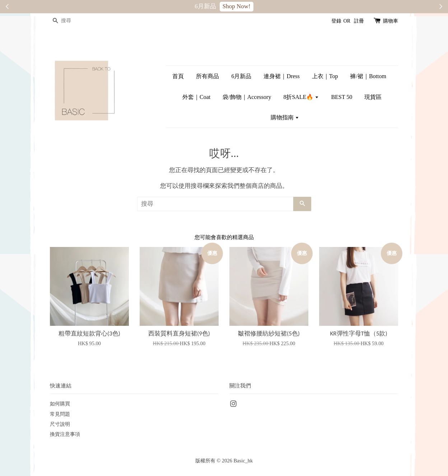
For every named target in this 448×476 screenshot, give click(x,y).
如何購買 (60, 403)
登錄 (336, 21)
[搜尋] (71, 21)
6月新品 (241, 76)
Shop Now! (237, 6)
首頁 (178, 76)
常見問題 (60, 414)
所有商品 (207, 76)
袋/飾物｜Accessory (247, 97)
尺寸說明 (60, 424)
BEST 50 (341, 97)
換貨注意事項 (65, 434)
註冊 (359, 21)
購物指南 (285, 117)
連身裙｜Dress (281, 76)
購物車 (390, 21)
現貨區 (373, 97)
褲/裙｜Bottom (368, 76)
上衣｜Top (325, 76)
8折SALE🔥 (301, 97)
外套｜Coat (196, 97)
